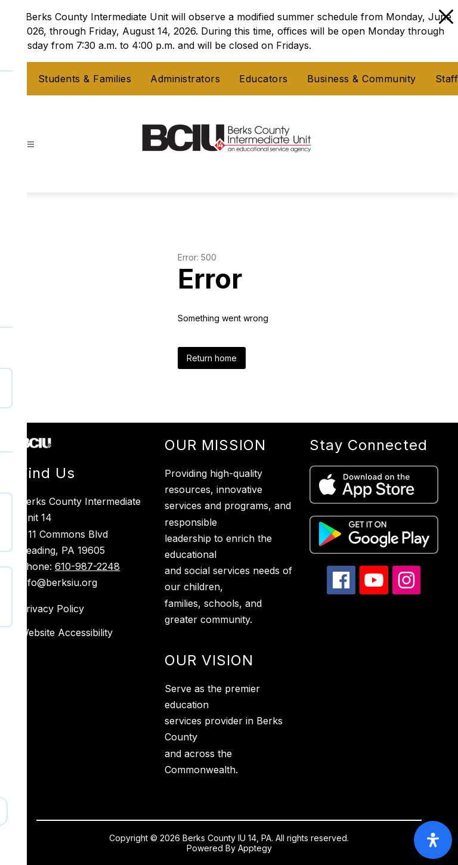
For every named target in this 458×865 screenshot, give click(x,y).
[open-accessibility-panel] (433, 840)
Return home (212, 358)
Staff (447, 79)
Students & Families (85, 79)
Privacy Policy (52, 609)
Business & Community (361, 79)
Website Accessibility (66, 632)
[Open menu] (31, 144)
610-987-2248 (87, 566)
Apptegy (255, 848)
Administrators (185, 79)
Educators (263, 79)
